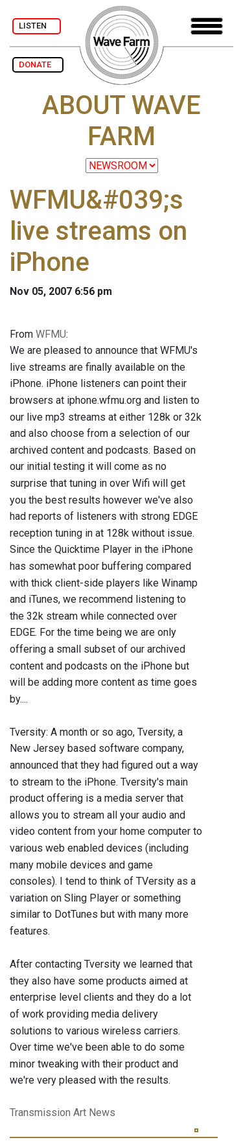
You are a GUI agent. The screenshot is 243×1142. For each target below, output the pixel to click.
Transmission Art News (62, 1112)
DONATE (38, 64)
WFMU (51, 334)
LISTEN (36, 25)
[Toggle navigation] (207, 26)
